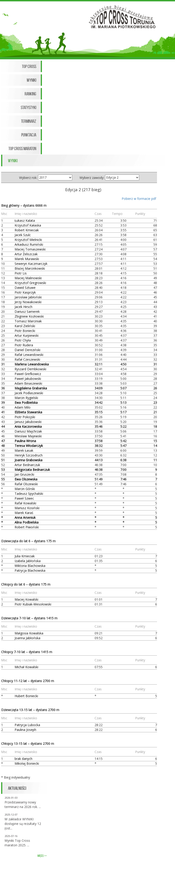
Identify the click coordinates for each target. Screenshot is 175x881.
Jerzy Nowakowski (28, 302)
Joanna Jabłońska (27, 638)
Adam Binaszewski (28, 383)
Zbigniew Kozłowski (29, 316)
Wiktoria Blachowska (30, 565)
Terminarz (28, 121)
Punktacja (28, 134)
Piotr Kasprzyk (25, 292)
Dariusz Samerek (27, 311)
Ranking (30, 93)
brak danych (23, 758)
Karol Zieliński (25, 326)
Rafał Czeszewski (27, 359)
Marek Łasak (24, 450)
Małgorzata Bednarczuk (32, 469)
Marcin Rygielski (26, 398)
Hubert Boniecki (26, 696)
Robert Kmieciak (27, 230)
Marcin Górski (25, 489)
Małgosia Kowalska (29, 633)
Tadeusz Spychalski (29, 493)
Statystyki (28, 107)
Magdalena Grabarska (31, 388)
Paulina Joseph (25, 729)
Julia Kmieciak (25, 556)
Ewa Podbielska (26, 402)
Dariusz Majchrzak (28, 431)
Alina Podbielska (27, 522)
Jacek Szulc (23, 235)
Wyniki (31, 80)
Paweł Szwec (24, 498)
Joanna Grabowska (28, 460)
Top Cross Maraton (22, 148)
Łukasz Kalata (25, 220)
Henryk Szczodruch (29, 455)
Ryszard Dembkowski (30, 369)
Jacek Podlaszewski (29, 393)
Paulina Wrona (25, 441)
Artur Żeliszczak (26, 254)
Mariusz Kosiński (27, 508)
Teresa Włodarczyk (29, 445)
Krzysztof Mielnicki (28, 239)
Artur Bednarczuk (27, 465)
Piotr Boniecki (25, 330)
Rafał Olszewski (26, 484)
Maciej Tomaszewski (30, 249)
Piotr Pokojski (25, 417)
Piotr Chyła (23, 340)
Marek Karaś (24, 513)
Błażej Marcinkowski (30, 268)
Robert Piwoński (27, 527)
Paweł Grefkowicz (28, 374)
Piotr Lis (21, 273)
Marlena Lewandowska (32, 364)
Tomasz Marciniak (28, 321)
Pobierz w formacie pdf (139, 198)
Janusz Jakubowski (28, 422)
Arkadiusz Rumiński (29, 244)
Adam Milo (23, 407)
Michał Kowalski (26, 667)
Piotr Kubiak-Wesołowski (33, 604)
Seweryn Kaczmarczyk (31, 263)
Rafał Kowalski (25, 503)
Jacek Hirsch (23, 307)
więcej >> (42, 856)
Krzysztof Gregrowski (30, 283)
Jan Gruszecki (24, 474)
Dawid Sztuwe (25, 287)
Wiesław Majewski (28, 436)
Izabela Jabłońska (28, 561)
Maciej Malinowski (28, 278)
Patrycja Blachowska (30, 570)
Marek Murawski (27, 259)
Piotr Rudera (24, 345)
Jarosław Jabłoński (28, 297)
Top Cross (29, 66)
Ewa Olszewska (26, 479)
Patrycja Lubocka (27, 725)
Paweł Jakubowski (28, 378)
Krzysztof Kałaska (28, 225)
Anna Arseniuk (25, 517)
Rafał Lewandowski (29, 354)
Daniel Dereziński (27, 350)
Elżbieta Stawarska (28, 412)
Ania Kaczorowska (28, 426)
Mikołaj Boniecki (27, 763)
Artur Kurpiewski (27, 335)
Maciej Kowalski (26, 599)
